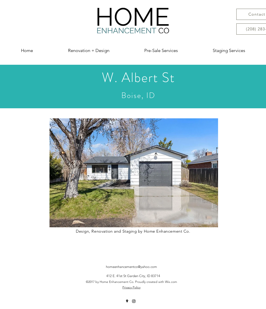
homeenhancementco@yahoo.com (131, 267)
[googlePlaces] (127, 301)
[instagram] (134, 301)
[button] (133, 172)
